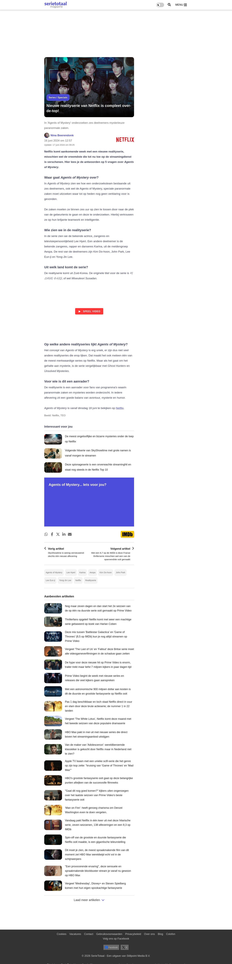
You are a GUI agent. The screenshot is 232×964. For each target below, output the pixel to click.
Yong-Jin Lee (65, 580)
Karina (82, 572)
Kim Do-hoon (106, 572)
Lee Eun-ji (50, 580)
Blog (160, 934)
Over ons (149, 934)
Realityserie (90, 580)
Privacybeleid (133, 934)
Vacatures (75, 934)
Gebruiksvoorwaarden (109, 934)
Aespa (92, 572)
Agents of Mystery (54, 572)
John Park (120, 572)
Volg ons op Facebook (116, 938)
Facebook (111, 947)
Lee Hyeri (70, 572)
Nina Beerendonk (62, 135)
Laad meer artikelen (89, 900)
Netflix (120, 408)
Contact (88, 934)
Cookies (61, 934)
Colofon (170, 934)
